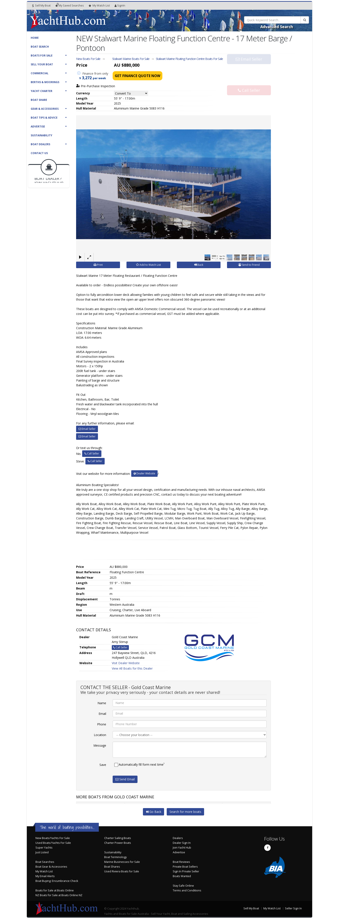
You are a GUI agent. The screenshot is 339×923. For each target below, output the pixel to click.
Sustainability (41, 135)
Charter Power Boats (117, 843)
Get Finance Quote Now (137, 75)
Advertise (38, 126)
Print (98, 265)
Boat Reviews (181, 862)
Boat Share (39, 100)
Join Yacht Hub (182, 847)
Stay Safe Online (183, 886)
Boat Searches (44, 862)
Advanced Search (276, 26)
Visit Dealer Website (126, 663)
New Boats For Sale (88, 59)
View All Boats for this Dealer (132, 668)
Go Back (153, 812)
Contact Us (39, 153)
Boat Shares (112, 866)
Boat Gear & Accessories (51, 866)
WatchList (99, 5)
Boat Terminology (115, 857)
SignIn (120, 5)
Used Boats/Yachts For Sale (53, 843)
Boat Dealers (40, 144)
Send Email (125, 779)
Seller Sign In (293, 908)
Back (198, 265)
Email (102, 714)
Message (99, 745)
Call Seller (249, 81)
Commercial (39, 73)
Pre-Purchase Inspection (95, 86)
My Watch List (44, 871)
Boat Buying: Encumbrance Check (56, 881)
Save (102, 765)
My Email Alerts (45, 876)
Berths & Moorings (45, 82)
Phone (101, 724)
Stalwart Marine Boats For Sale (130, 59)
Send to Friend (249, 265)
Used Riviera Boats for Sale (121, 871)
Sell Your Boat (42, 64)
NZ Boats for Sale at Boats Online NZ (58, 895)
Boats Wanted (182, 876)
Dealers (178, 838)
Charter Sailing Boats (117, 838)
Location (100, 735)
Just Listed (42, 852)
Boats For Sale (42, 55)
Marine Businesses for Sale (122, 862)
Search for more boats (185, 812)
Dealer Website (144, 473)
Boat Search (40, 46)
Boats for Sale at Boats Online (54, 890)
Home (35, 38)
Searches (69, 5)
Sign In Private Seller (186, 871)
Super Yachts (44, 847)
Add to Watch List (148, 265)
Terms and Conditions (187, 890)
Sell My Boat (41, 5)
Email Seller (249, 67)
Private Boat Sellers (185, 866)
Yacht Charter (41, 91)
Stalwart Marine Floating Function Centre (189, 59)
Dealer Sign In (182, 843)
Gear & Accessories (45, 109)
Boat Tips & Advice (44, 117)
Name (102, 703)
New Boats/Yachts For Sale (52, 838)
